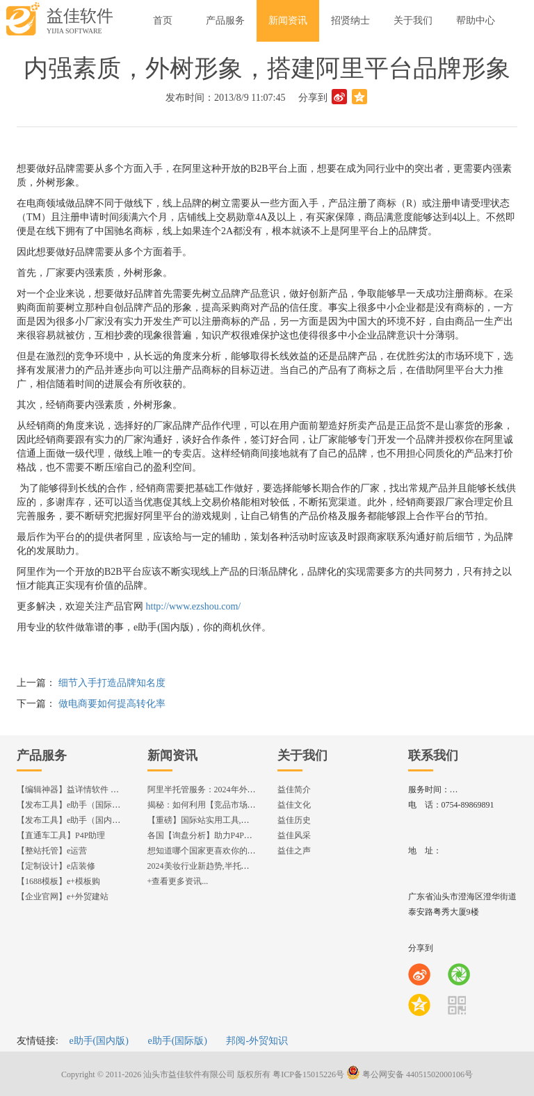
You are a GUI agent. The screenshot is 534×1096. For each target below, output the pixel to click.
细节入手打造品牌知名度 (111, 683)
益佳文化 (294, 805)
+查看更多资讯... (178, 881)
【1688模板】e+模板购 (58, 881)
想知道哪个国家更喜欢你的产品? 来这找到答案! (235, 851)
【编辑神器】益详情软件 (74, 789)
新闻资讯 (172, 755)
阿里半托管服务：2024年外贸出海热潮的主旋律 (235, 789)
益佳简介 (294, 789)
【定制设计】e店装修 (56, 866)
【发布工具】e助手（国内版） (73, 820)
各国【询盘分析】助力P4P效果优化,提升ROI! (230, 835)
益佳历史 (294, 820)
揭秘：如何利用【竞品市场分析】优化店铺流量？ (239, 805)
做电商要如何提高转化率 (111, 703)
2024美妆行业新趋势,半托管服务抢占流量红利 (231, 866)
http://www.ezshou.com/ (193, 606)
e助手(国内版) (99, 1041)
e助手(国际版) (177, 1041)
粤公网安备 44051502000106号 (409, 1074)
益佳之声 (294, 851)
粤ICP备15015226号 (308, 1074)
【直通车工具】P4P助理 (61, 835)
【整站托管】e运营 (52, 851)
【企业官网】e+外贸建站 (62, 896)
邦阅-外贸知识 (257, 1041)
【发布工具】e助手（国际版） (73, 805)
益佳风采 (294, 835)
